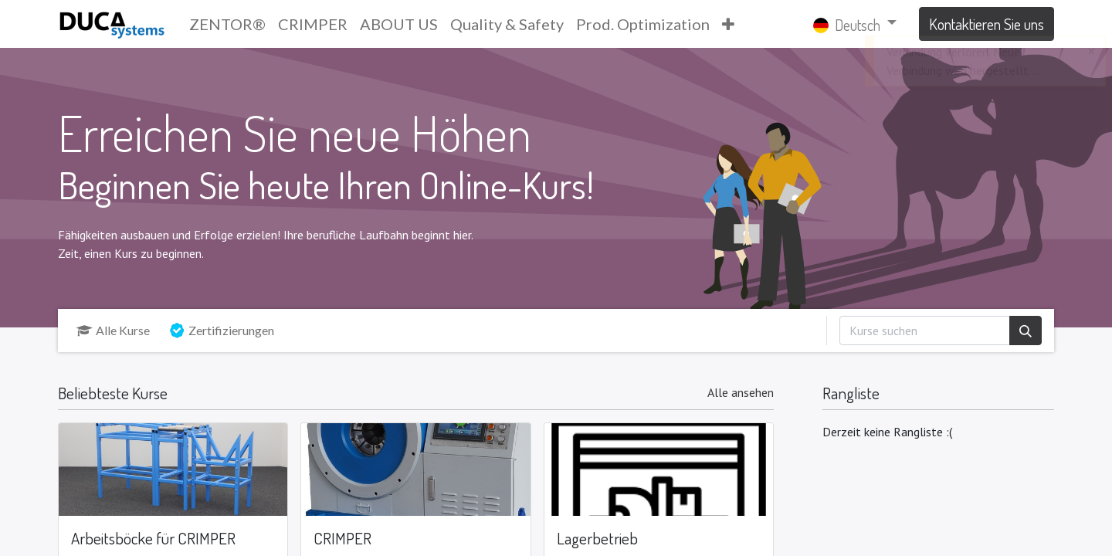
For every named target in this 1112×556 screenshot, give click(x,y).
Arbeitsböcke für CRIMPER (153, 538)
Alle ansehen (740, 392)
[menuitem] (227, 24)
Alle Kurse (113, 330)
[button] (728, 24)
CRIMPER (342, 538)
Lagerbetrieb (597, 538)
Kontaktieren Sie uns (986, 24)
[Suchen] (1025, 330)
